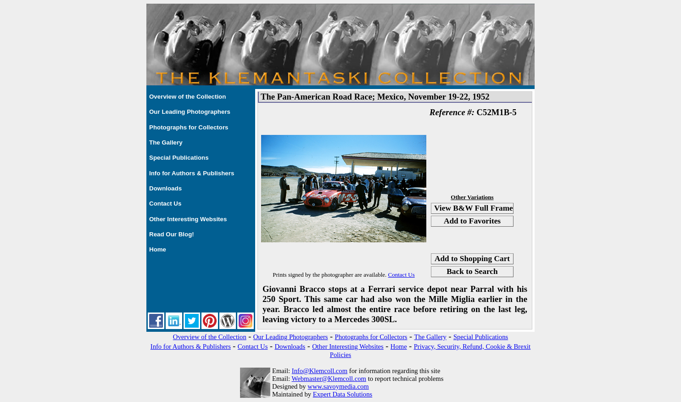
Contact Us (165, 203)
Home (157, 249)
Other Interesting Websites (188, 219)
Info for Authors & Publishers (191, 173)
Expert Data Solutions (342, 394)
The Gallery (166, 142)
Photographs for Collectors (189, 127)
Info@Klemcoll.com (319, 370)
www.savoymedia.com (337, 386)
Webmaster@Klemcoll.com (328, 378)
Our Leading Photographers (189, 111)
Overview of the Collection (187, 96)
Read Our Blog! (171, 234)
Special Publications (179, 157)
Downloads (165, 188)
